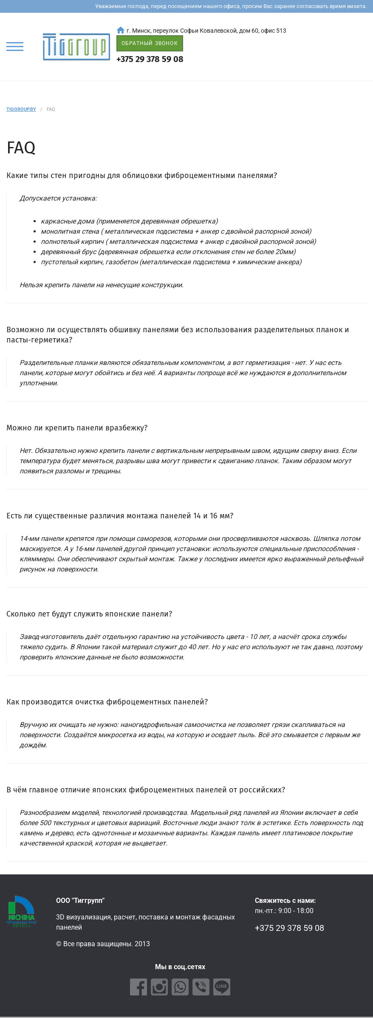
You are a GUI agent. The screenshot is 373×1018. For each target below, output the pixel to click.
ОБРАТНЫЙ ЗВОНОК (150, 43)
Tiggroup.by (21, 109)
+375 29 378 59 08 (150, 59)
